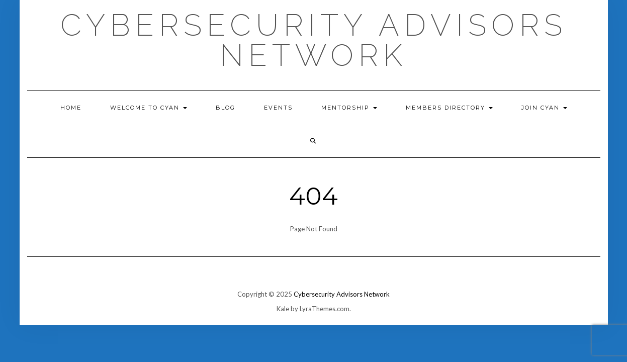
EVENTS (278, 107)
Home (70, 107)
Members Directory (449, 107)
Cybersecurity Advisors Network (313, 40)
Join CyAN (544, 107)
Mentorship (349, 107)
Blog (225, 107)
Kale (283, 309)
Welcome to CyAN (148, 107)
